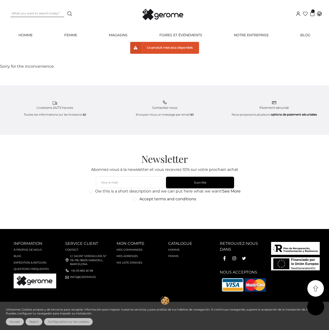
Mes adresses (127, 256)
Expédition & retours (30, 262)
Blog (305, 35)
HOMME (25, 35)
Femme (173, 256)
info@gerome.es (83, 277)
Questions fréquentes (31, 269)
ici (84, 114)
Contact (71, 249)
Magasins (118, 35)
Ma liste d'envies (129, 262)
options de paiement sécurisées (294, 114)
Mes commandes (130, 249)
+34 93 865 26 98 (82, 270)
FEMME (70, 35)
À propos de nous (28, 249)
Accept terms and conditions (167, 199)
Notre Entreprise (251, 35)
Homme (174, 249)
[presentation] (162, 213)
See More (231, 191)
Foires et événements (180, 35)
